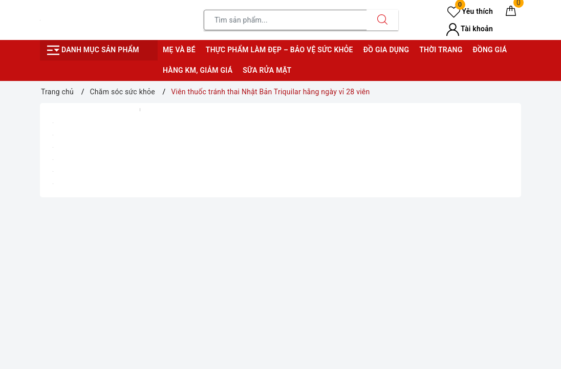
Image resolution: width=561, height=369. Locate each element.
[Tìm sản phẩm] (285, 20)
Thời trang (440, 50)
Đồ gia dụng (386, 50)
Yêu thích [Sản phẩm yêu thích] (470, 11)
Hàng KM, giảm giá (197, 70)
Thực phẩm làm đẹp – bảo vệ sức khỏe (279, 50)
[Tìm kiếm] (382, 20)
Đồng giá (489, 50)
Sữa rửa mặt (267, 70)
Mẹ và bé (179, 50)
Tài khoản (469, 29)
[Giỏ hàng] (511, 13)
